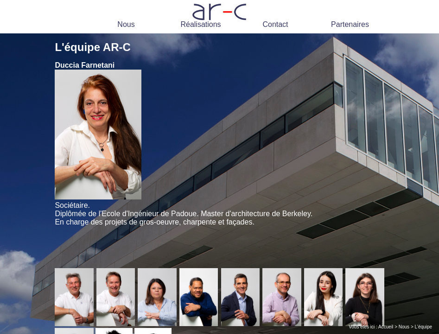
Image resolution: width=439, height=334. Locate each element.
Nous (125, 24)
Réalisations (200, 24)
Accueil (385, 326)
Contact (275, 24)
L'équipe (424, 326)
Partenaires (350, 24)
